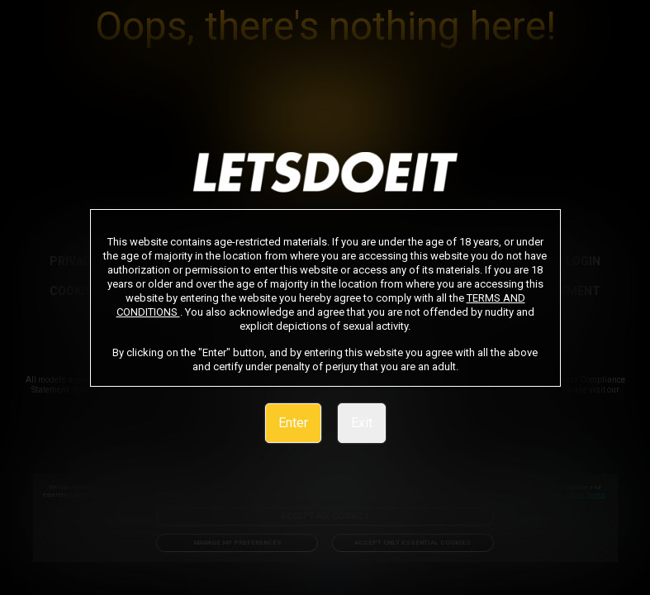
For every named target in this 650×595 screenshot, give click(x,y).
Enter (293, 423)
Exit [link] (361, 423)
